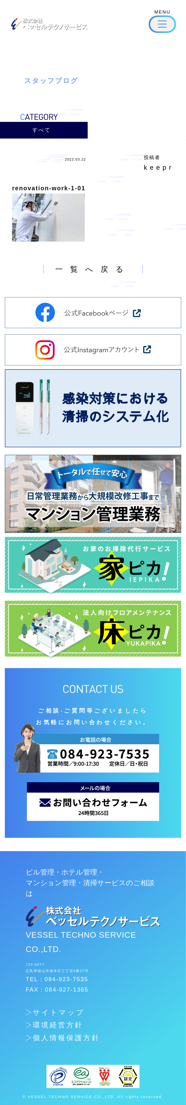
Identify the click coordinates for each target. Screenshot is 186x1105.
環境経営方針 (58, 1025)
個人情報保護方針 (66, 1038)
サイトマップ (59, 1012)
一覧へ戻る (93, 269)
